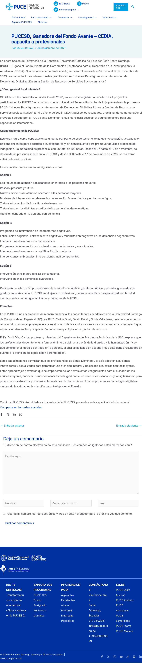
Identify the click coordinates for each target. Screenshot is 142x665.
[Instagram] (114, 659)
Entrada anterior (12, 424)
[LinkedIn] (140, 659)
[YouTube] (121, 659)
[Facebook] (1, 412)
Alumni (65, 607)
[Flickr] (134, 659)
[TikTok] (127, 659)
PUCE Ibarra (124, 628)
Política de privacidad (11, 660)
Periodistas (68, 623)
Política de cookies (54, 656)
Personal (66, 612)
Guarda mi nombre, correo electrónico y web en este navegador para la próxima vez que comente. (69, 516)
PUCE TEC (41, 597)
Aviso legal (36, 656)
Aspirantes (68, 597)
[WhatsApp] (17, 412)
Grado (38, 602)
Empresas (67, 617)
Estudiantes (68, 602)
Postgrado (40, 607)
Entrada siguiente (129, 424)
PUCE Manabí (125, 633)
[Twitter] (6, 412)
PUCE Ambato (125, 602)
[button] (75, 9)
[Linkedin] (12, 412)
